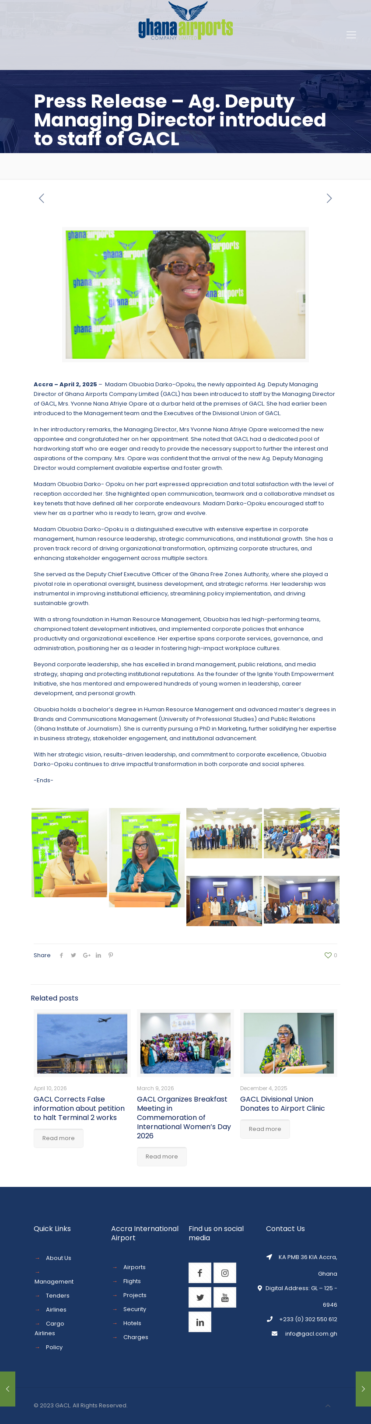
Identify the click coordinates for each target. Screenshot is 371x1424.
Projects (135, 1295)
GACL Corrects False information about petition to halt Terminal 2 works (79, 1108)
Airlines (56, 1309)
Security (134, 1309)
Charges (135, 1337)
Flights (132, 1281)
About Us (58, 1258)
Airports (134, 1267)
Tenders (58, 1295)
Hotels (132, 1323)
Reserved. (113, 1405)
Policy (54, 1347)
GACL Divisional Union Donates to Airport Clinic (282, 1103)
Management (54, 1281)
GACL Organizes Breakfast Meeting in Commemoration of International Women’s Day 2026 (184, 1117)
